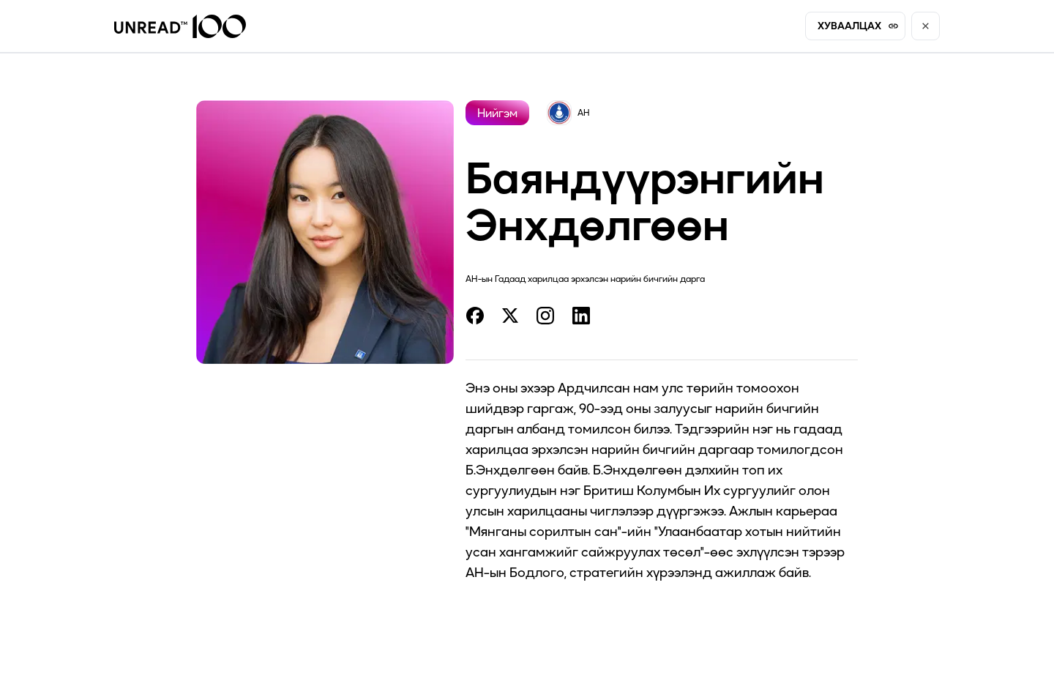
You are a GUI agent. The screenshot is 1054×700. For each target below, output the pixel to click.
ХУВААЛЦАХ (858, 26)
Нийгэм (497, 112)
